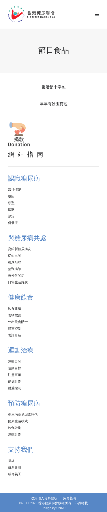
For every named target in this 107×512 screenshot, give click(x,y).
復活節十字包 (54, 87)
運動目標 (14, 368)
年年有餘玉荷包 (54, 103)
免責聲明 (69, 498)
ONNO (61, 508)
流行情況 (14, 190)
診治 (11, 216)
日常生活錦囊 (18, 282)
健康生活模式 (18, 421)
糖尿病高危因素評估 (23, 415)
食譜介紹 (14, 335)
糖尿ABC (14, 262)
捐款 (11, 461)
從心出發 (14, 256)
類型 (11, 203)
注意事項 (14, 375)
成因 (11, 196)
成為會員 (14, 467)
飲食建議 (14, 309)
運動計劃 (14, 434)
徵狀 (11, 210)
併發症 (13, 223)
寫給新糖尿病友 (19, 249)
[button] (97, 14)
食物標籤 (14, 315)
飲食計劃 (14, 428)
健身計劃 (14, 382)
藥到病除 (14, 269)
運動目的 (14, 362)
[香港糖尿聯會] (31, 14)
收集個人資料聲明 (44, 498)
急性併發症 (16, 276)
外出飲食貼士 (18, 322)
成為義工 (14, 474)
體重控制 (14, 329)
